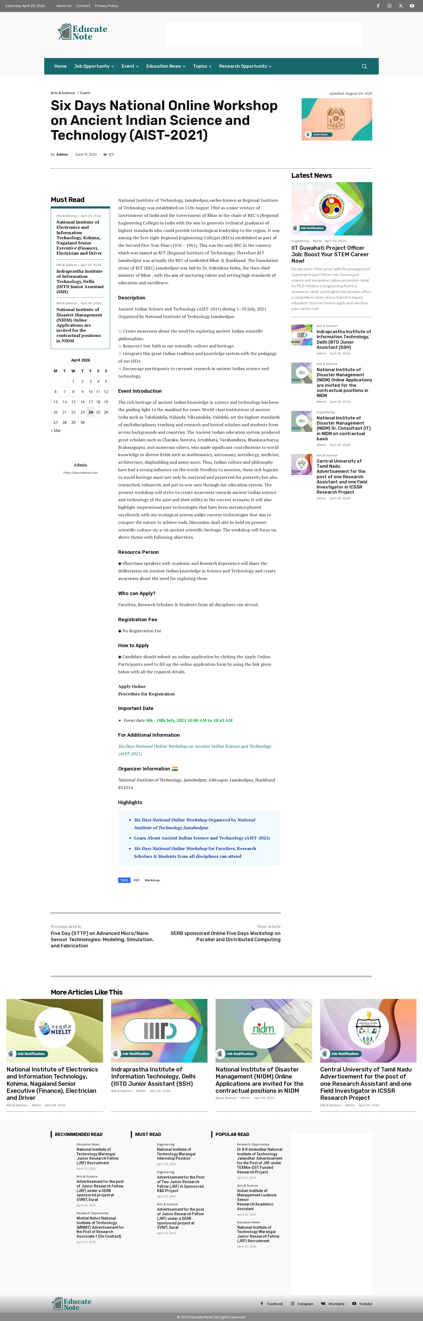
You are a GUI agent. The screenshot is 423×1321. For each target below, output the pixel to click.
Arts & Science (63, 93)
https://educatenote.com (80, 473)
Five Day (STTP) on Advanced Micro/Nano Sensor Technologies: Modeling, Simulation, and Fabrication (102, 939)
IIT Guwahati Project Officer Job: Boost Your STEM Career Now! (330, 254)
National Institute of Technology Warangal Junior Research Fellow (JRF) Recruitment (98, 1156)
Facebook (275, 1304)
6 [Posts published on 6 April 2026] (55, 391)
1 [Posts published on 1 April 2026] (73, 381)
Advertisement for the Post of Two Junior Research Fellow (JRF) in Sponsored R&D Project (180, 1184)
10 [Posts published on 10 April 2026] (90, 391)
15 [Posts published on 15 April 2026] (73, 401)
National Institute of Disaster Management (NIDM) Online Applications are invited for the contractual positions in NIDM (79, 324)
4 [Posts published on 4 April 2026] (98, 381)
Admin (62, 154)
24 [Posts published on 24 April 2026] (90, 412)
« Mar (56, 430)
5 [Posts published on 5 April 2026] (106, 381)
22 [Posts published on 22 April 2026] (73, 412)
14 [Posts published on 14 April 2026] (64, 401)
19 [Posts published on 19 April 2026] (106, 401)
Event (85, 93)
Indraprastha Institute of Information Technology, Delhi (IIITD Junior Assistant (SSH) (80, 281)
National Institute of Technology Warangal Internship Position (176, 1154)
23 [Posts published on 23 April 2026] (82, 412)
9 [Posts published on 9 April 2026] (82, 391)
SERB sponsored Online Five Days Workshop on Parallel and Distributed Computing (225, 936)
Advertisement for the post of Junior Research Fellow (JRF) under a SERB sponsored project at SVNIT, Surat (100, 1190)
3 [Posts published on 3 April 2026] (91, 381)
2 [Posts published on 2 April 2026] (82, 381)
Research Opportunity (93, 1212)
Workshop (152, 880)
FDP (136, 880)
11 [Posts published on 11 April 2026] (98, 391)
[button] (364, 66)
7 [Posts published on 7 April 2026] (64, 391)
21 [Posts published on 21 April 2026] (64, 412)
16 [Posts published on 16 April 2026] (82, 401)
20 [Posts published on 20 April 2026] (55, 412)
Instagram (305, 1304)
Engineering (300, 241)
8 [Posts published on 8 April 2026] (73, 391)
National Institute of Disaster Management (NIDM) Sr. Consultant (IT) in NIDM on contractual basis (344, 428)
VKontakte (336, 1304)
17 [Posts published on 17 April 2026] (90, 401)
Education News (88, 1144)
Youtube (365, 1304)
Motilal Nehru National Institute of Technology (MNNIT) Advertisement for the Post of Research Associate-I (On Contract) (100, 1227)
